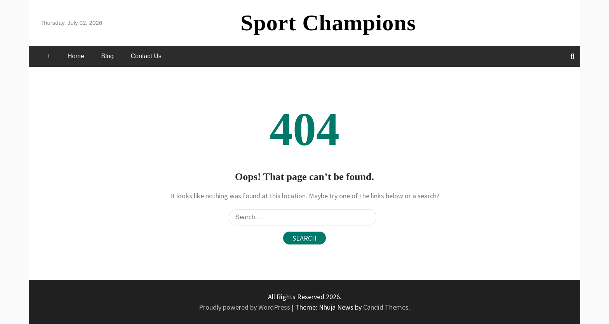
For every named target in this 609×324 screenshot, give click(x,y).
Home (76, 56)
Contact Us (146, 56)
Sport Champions (328, 22)
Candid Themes (386, 307)
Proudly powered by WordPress (245, 307)
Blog (107, 56)
